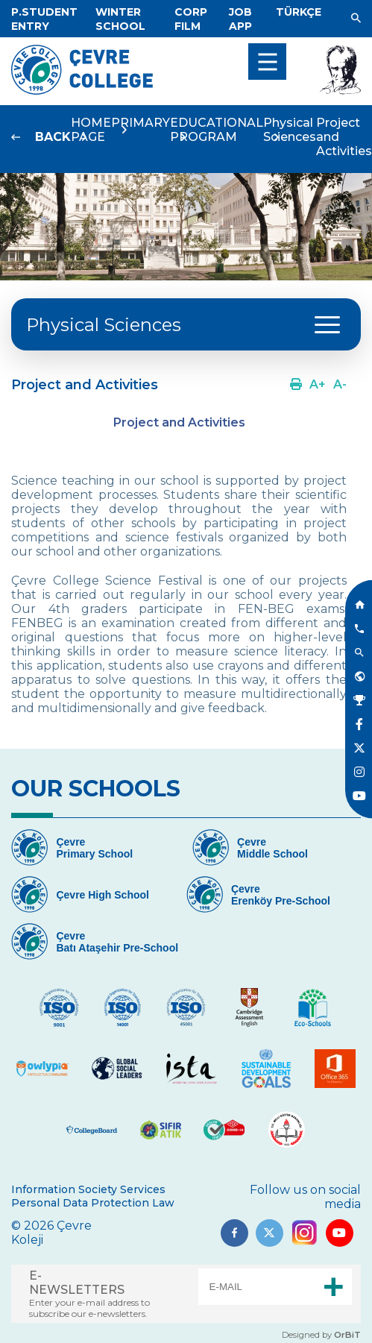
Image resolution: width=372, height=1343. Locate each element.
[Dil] (298, 12)
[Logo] (82, 91)
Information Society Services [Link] (88, 1189)
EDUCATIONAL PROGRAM (216, 130)
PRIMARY (140, 123)
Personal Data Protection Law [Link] (92, 1203)
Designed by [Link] (321, 1335)
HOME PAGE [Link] (91, 130)
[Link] (44, 19)
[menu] (267, 61)
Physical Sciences (289, 130)
